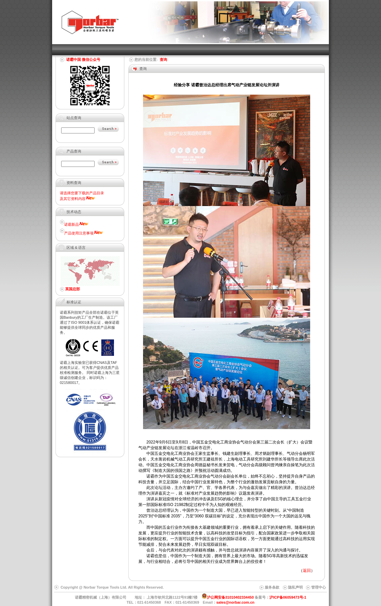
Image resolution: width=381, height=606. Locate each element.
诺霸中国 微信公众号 (83, 60)
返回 (307, 570)
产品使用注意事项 (79, 233)
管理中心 (318, 587)
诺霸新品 (71, 224)
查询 (163, 60)
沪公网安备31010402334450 (230, 597)
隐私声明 (295, 587)
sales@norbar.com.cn (235, 602)
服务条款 (272, 587)
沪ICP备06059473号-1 (287, 597)
